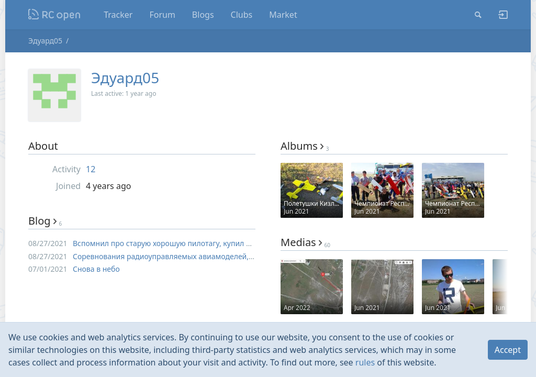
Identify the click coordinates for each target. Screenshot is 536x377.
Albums (305, 146)
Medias (305, 242)
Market (283, 14)
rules (365, 362)
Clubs (242, 14)
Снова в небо (96, 269)
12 (90, 169)
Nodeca (54, 14)
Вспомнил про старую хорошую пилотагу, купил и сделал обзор (186, 243)
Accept (508, 350)
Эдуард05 (45, 41)
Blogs (203, 14)
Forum (162, 14)
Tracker (118, 14)
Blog (45, 221)
